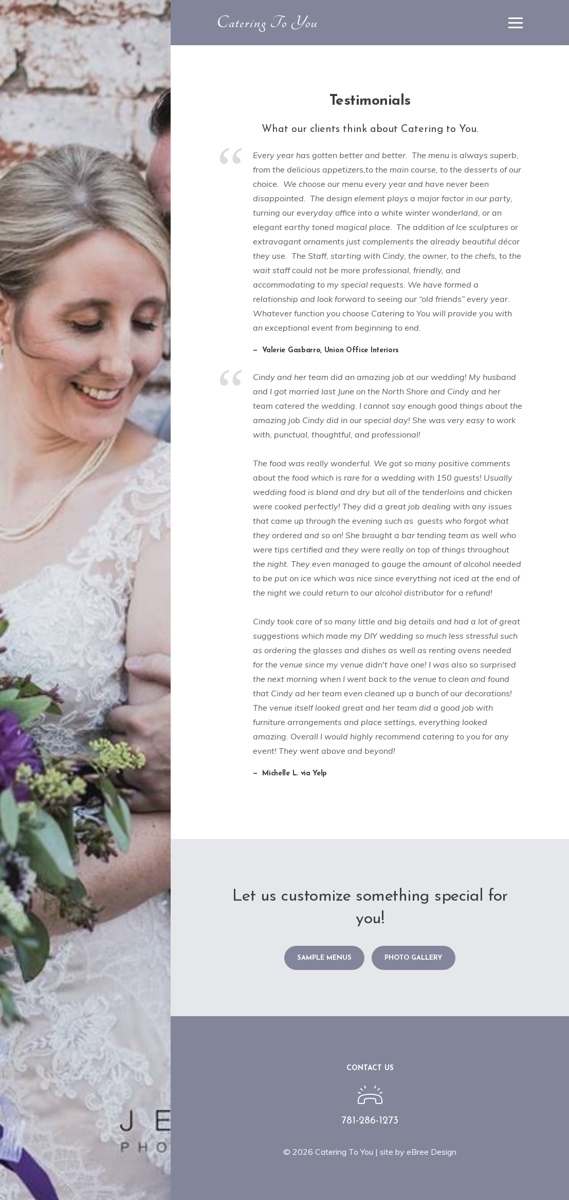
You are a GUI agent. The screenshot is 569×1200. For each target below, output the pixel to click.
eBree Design (431, 1152)
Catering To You (267, 22)
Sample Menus (324, 958)
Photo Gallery (413, 958)
